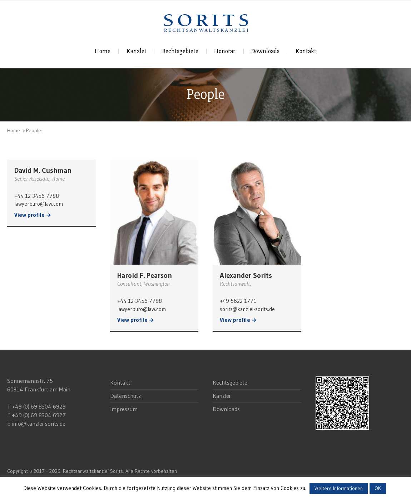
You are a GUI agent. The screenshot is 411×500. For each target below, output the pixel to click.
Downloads (265, 51)
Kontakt (306, 51)
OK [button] (378, 488)
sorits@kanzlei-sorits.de (247, 309)
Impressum (124, 408)
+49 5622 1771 (238, 301)
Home (102, 51)
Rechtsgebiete (180, 51)
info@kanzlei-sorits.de (38, 423)
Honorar (224, 51)
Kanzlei (136, 51)
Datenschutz (125, 395)
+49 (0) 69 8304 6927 (39, 415)
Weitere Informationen (339, 488)
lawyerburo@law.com (38, 203)
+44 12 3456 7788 (36, 195)
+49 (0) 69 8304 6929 (38, 406)
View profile (29, 215)
